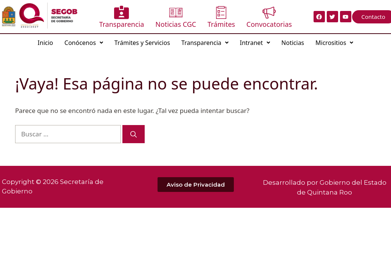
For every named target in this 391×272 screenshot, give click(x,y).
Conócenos (84, 43)
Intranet (255, 43)
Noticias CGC (175, 17)
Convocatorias (269, 17)
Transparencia (121, 17)
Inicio (45, 43)
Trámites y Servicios (142, 43)
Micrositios (334, 43)
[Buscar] (133, 134)
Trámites (221, 17)
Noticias (292, 43)
